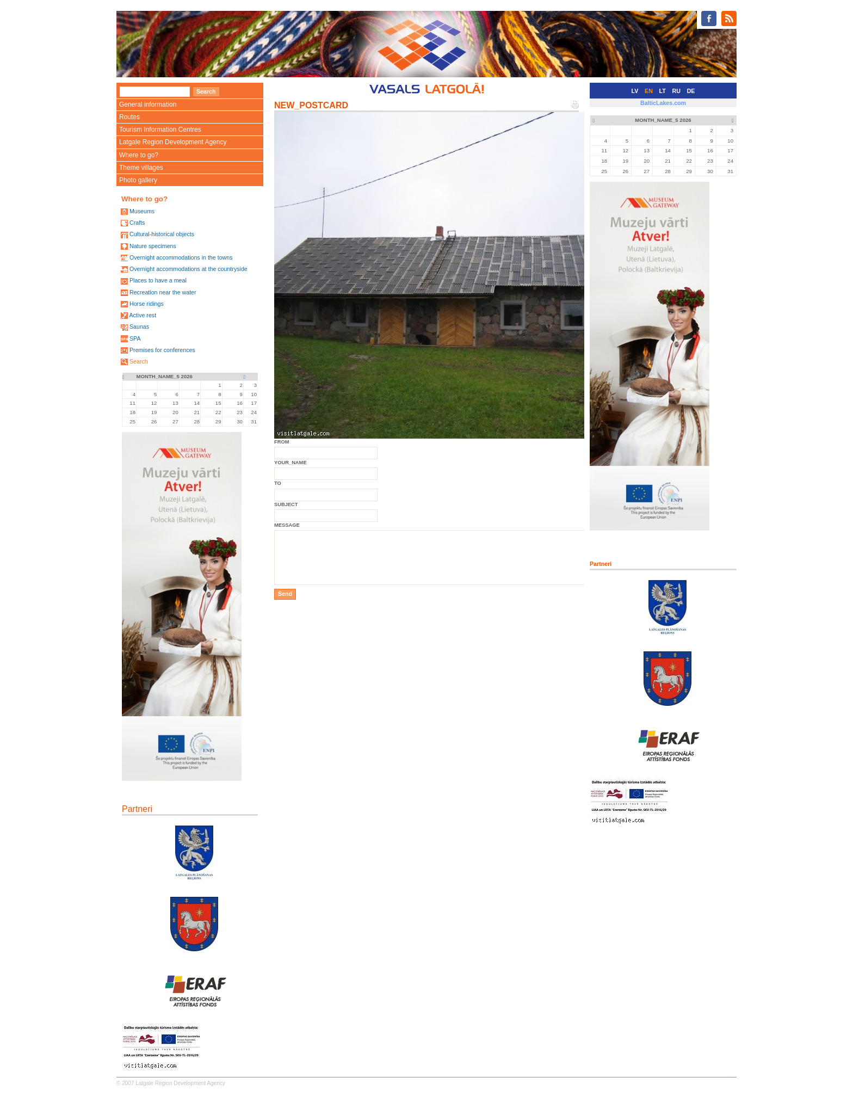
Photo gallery (138, 180)
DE (691, 91)
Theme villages (141, 167)
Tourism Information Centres (160, 129)
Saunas (139, 326)
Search (138, 361)
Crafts (137, 222)
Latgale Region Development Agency (172, 142)
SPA (135, 338)
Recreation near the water (162, 292)
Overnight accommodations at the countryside (188, 269)
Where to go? (138, 155)
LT (662, 91)
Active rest (142, 315)
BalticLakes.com (663, 103)
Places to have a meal (158, 280)
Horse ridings (146, 303)
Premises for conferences (162, 350)
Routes (129, 117)
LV (635, 91)
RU (676, 91)
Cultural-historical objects (161, 234)
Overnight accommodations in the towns (181, 257)
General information (147, 104)
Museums (141, 211)
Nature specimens (152, 246)
